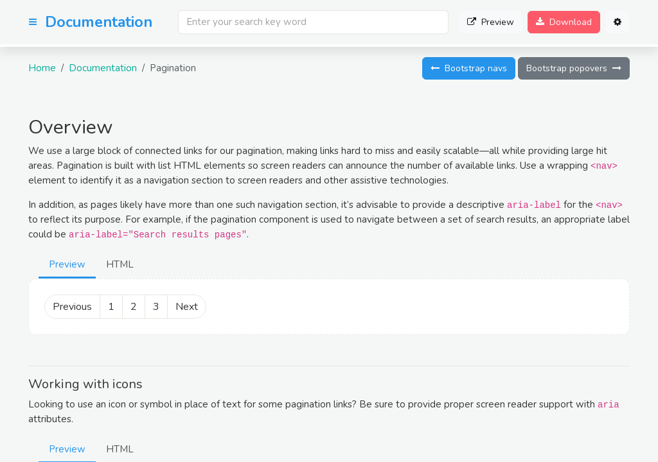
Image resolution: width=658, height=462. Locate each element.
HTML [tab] (120, 264)
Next (186, 307)
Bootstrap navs (469, 68)
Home (42, 68)
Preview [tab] (67, 264)
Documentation (103, 68)
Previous (72, 307)
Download (564, 22)
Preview (490, 22)
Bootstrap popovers (573, 68)
